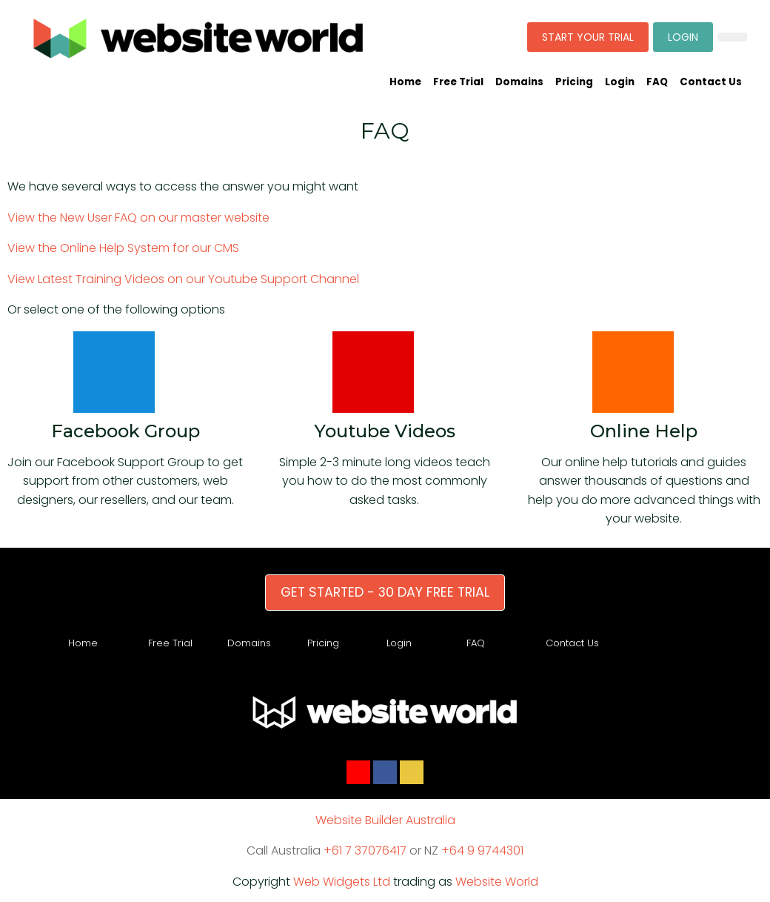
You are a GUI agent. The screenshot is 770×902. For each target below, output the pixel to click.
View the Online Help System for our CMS (123, 247)
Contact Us (711, 82)
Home (405, 82)
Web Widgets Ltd (341, 881)
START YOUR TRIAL (588, 37)
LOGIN (683, 37)
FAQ (657, 82)
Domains (519, 82)
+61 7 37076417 (365, 850)
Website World (496, 881)
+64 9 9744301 (482, 850)
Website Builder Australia (385, 820)
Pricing (574, 82)
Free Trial (458, 82)
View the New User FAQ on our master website (138, 217)
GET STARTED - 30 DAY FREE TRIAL (385, 592)
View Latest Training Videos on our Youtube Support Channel (183, 279)
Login (620, 82)
